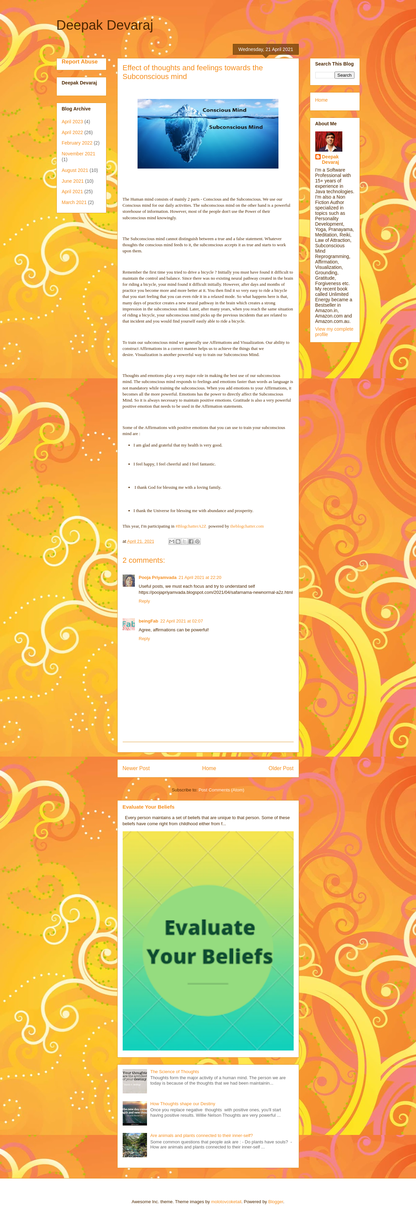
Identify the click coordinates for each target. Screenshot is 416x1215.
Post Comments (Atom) (221, 789)
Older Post (281, 768)
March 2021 (74, 202)
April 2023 (72, 121)
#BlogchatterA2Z (191, 526)
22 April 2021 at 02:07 (181, 621)
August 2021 (75, 170)
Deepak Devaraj (104, 25)
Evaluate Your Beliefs (149, 807)
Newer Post (136, 768)
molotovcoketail (226, 1201)
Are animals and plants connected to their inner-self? (201, 1135)
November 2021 (79, 153)
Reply (144, 601)
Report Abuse (80, 61)
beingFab (148, 621)
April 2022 (72, 132)
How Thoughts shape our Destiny (182, 1103)
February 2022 (77, 143)
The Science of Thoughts (174, 1071)
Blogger (275, 1201)
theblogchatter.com (247, 526)
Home (209, 768)
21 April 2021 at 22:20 (200, 577)
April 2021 (72, 191)
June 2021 (73, 181)
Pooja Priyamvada (158, 577)
